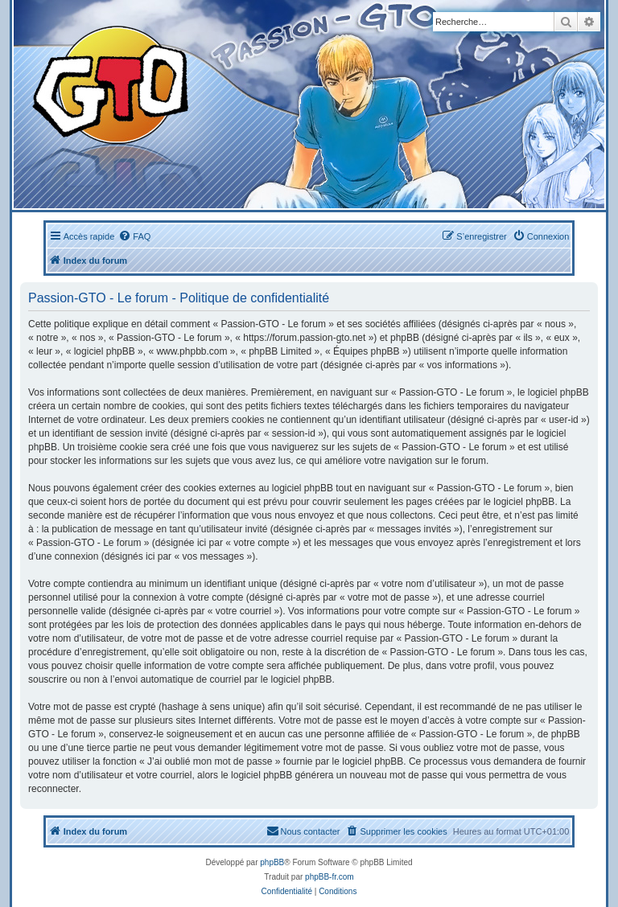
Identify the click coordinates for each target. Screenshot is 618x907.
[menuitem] (134, 236)
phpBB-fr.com (329, 876)
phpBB (272, 862)
